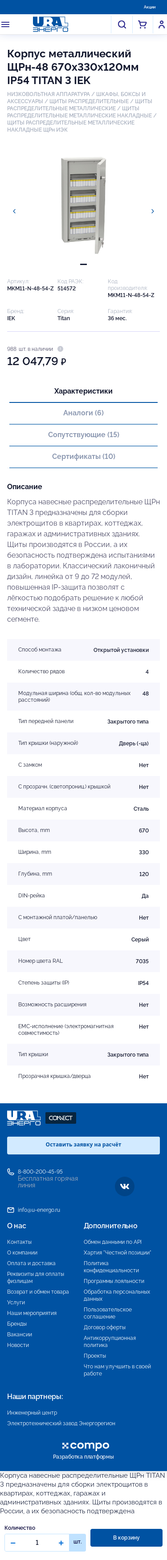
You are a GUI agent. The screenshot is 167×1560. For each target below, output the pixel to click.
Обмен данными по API (113, 1242)
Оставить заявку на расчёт (84, 1144)
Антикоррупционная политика (110, 1341)
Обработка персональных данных (117, 1295)
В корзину (126, 1538)
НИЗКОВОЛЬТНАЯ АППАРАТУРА (48, 94)
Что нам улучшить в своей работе (117, 1370)
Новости (18, 1345)
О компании (22, 1253)
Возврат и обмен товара (38, 1292)
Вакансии (19, 1334)
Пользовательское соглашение (108, 1313)
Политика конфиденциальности (111, 1267)
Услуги (16, 1302)
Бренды (17, 1324)
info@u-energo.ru (39, 1210)
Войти (161, 24)
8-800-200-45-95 (40, 1172)
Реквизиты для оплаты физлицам (35, 1277)
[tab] (83, 264)
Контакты (19, 1242)
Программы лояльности (114, 1281)
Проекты (95, 1356)
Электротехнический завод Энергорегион (61, 1423)
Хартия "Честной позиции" (117, 1253)
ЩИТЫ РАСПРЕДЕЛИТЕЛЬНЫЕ (89, 101)
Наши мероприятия (32, 1313)
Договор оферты (105, 1327)
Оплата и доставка (31, 1263)
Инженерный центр (32, 1413)
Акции (149, 7)
